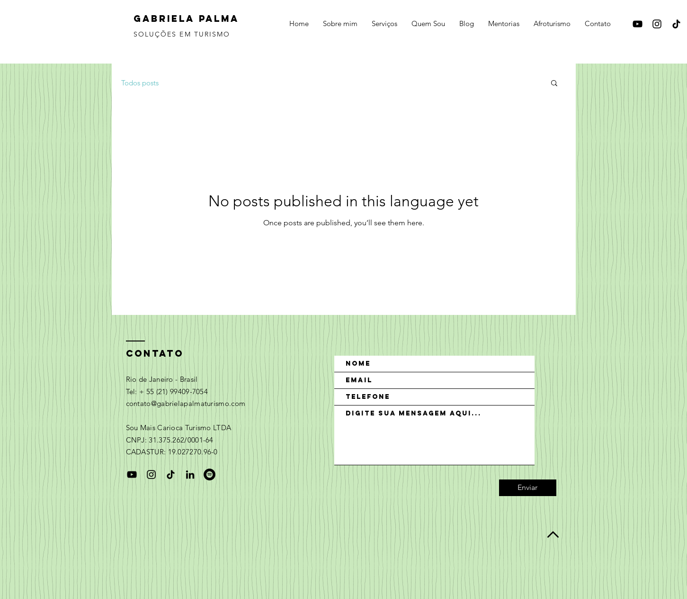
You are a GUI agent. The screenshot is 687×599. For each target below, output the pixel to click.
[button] (554, 84)
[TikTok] (676, 24)
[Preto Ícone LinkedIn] (190, 474)
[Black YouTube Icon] (637, 24)
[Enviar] (527, 487)
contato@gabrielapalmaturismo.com (186, 403)
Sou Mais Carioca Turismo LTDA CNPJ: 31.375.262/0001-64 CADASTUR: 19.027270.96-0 (179, 439)
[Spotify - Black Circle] (209, 474)
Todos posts (140, 82)
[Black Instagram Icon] (657, 24)
